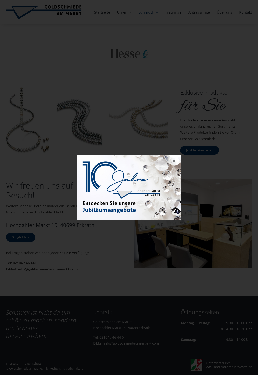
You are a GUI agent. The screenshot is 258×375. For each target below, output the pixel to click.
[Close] (174, 161)
